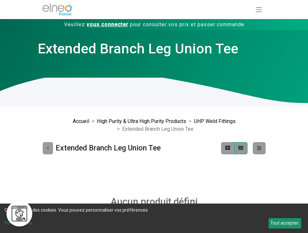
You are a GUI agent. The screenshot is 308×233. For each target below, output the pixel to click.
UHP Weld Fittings (215, 121)
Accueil (81, 121)
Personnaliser (19, 223)
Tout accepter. (284, 223)
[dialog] (154, 218)
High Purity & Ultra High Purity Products (141, 121)
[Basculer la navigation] (259, 10)
